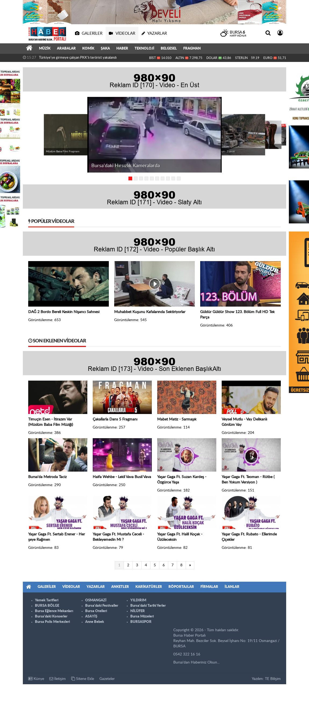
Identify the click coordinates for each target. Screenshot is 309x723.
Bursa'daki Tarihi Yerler (148, 606)
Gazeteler (107, 679)
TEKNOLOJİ (144, 48)
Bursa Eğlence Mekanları (54, 611)
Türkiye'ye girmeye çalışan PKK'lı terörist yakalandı (78, 57)
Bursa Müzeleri (142, 616)
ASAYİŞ (91, 616)
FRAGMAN (192, 48)
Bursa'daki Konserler (51, 616)
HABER (122, 48)
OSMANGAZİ (95, 600)
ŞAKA (105, 48)
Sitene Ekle (82, 679)
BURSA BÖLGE (47, 606)
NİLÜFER (137, 611)
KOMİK (88, 48)
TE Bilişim (273, 679)
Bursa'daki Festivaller (101, 606)
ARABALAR (66, 48)
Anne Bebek (94, 622)
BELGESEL (169, 48)
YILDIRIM (138, 600)
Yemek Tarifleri (46, 600)
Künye (36, 679)
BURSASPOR (141, 622)
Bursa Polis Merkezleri (52, 622)
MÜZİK (45, 48)
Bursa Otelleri (96, 611)
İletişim (57, 679)
